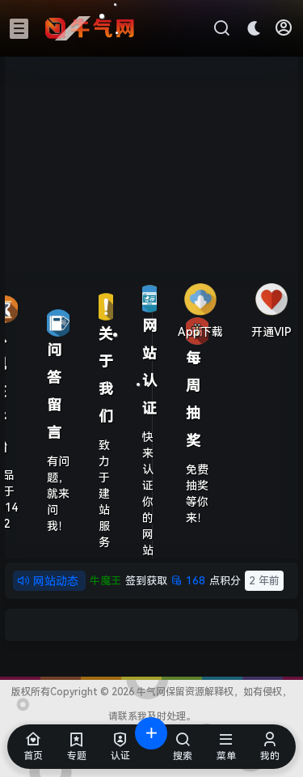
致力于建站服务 (104, 494)
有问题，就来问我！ (58, 494)
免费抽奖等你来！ (197, 493)
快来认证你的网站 (148, 494)
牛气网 (150, 692)
